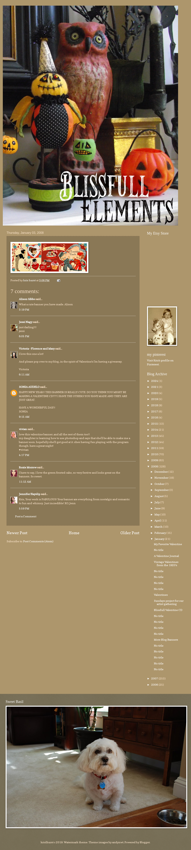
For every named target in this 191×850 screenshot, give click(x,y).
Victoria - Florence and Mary (37, 348)
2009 (155, 460)
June (157, 508)
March (158, 526)
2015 (155, 423)
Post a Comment (25, 516)
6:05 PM (24, 336)
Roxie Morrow (28, 467)
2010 (155, 454)
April (158, 520)
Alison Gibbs (27, 299)
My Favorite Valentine (168, 544)
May (157, 514)
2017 (155, 411)
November (161, 477)
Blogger (145, 842)
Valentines (161, 594)
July (157, 502)
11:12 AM (25, 481)
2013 (155, 435)
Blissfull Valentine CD (168, 610)
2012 (155, 442)
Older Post (130, 532)
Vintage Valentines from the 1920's (166, 563)
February (160, 532)
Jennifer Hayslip (29, 494)
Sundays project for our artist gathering (169, 602)
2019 (155, 399)
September (161, 489)
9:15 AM (24, 416)
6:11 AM (24, 374)
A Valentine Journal (166, 555)
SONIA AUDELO (29, 386)
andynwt (117, 842)
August (159, 496)
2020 (155, 393)
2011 (155, 448)
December (161, 471)
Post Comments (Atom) (38, 541)
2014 (155, 429)
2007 (155, 678)
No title (158, 549)
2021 (155, 386)
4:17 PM (24, 455)
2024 (155, 380)
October (159, 483)
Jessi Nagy (25, 321)
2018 (155, 405)
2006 (155, 684)
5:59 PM (24, 508)
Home (74, 532)
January (159, 538)
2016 (155, 417)
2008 (155, 466)
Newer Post (17, 532)
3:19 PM (24, 309)
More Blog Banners (166, 639)
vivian (23, 429)
